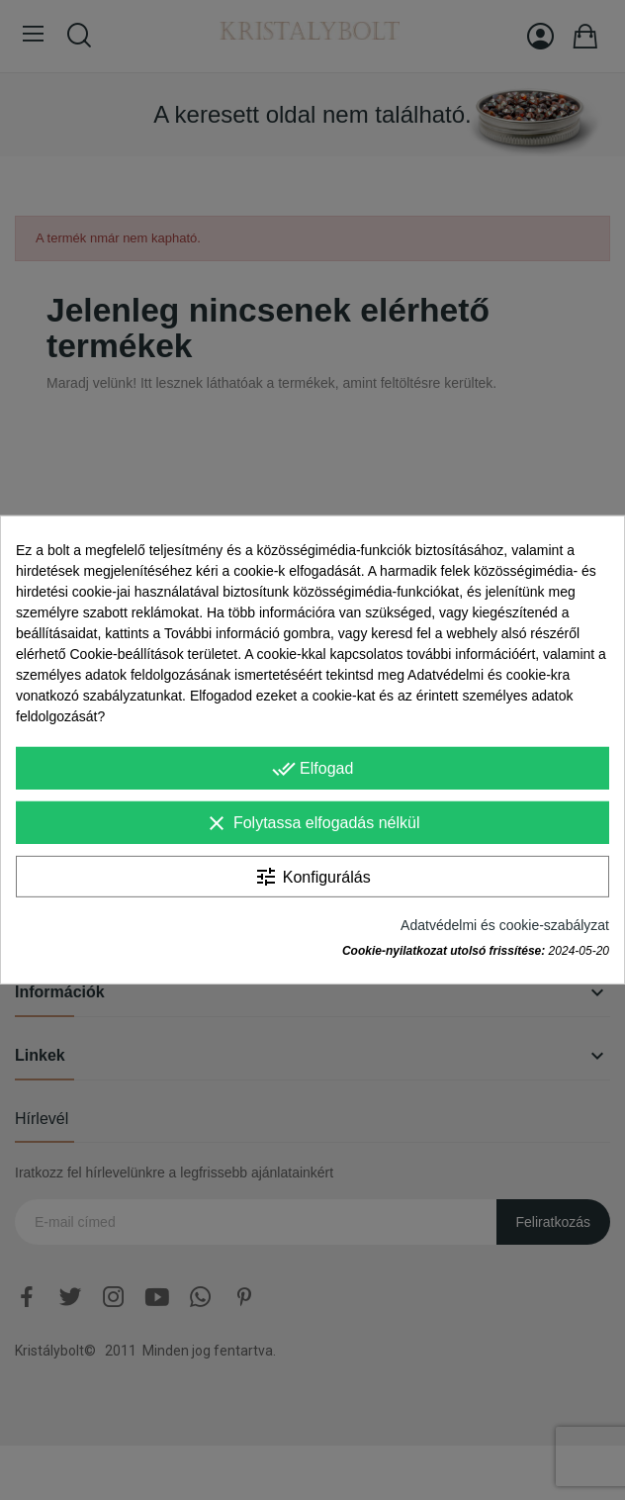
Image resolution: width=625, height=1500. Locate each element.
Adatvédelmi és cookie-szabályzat (505, 925)
